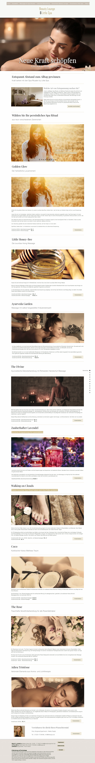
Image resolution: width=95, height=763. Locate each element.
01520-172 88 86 (32, 745)
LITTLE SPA (15, 745)
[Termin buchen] (78, 229)
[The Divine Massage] (45, 159)
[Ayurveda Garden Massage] (43, 159)
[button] (27, 3)
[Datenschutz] (61, 746)
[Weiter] (78, 143)
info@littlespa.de (50, 734)
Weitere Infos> (73, 153)
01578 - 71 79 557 (36, 743)
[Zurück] (16, 143)
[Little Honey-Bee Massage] (41, 159)
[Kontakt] (61, 750)
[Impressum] (61, 742)
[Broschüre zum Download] (74, 106)
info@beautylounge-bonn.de (48, 743)
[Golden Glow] (39, 159)
